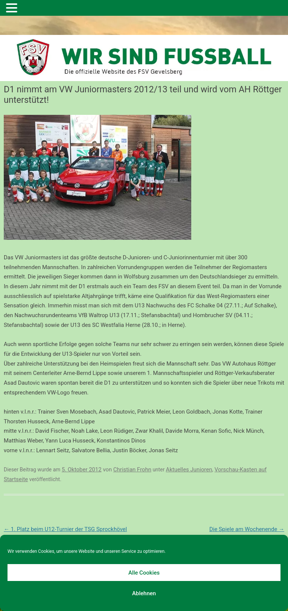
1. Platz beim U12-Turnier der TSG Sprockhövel (65, 529)
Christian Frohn (132, 469)
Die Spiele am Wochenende (246, 529)
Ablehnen (144, 593)
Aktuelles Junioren (189, 469)
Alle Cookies (144, 572)
